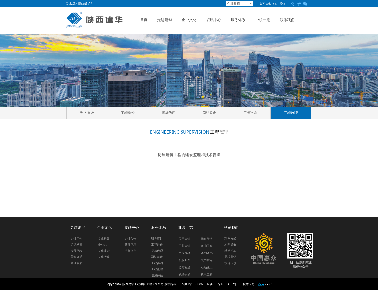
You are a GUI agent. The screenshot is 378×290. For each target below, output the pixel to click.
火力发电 (207, 260)
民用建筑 (184, 238)
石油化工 (207, 267)
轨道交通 (184, 274)
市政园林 (184, 253)
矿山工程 (207, 246)
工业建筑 (184, 246)
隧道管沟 (207, 238)
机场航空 (184, 260)
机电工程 (207, 274)
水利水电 (207, 253)
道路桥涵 (184, 267)
